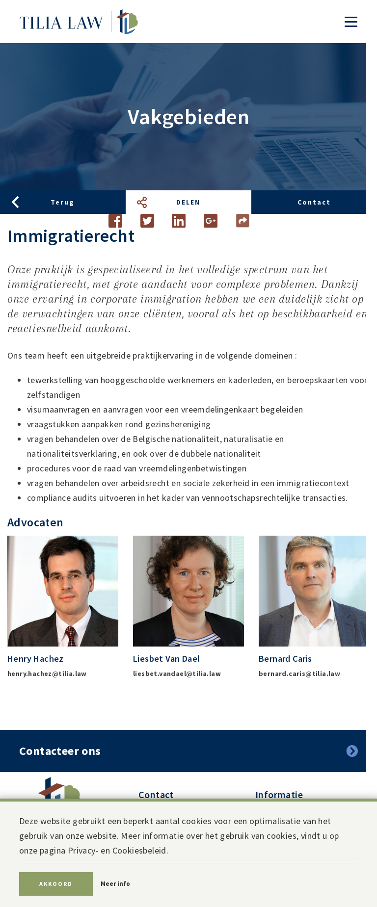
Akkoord (56, 883)
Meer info (115, 884)
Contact (314, 202)
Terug (63, 202)
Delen (188, 202)
